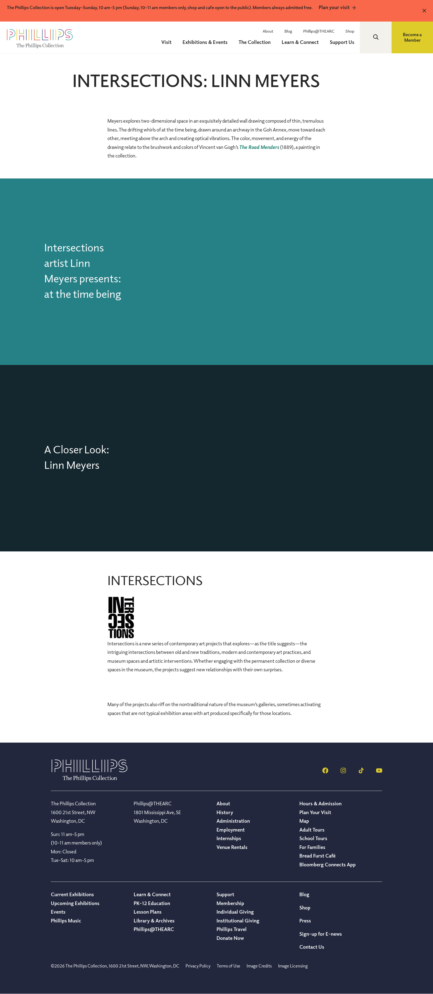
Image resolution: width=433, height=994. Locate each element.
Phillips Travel (231, 929)
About (268, 30)
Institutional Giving (237, 920)
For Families (312, 847)
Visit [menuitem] (166, 42)
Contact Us (311, 947)
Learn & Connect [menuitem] (300, 42)
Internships (228, 838)
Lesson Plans (148, 912)
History (224, 812)
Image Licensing (293, 966)
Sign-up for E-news (320, 934)
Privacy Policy (198, 966)
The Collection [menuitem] (255, 42)
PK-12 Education (152, 903)
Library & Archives (154, 920)
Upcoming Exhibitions (75, 903)
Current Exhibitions (72, 894)
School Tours (313, 838)
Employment (230, 830)
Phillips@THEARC (318, 30)
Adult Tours (311, 830)
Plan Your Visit (315, 812)
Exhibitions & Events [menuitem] (205, 42)
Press (305, 920)
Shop (349, 30)
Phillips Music (66, 920)
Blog (288, 30)
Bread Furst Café (317, 856)
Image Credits (259, 966)
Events (58, 912)
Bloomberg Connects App (327, 864)
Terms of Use (228, 966)
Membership (230, 903)
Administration (233, 821)
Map (304, 821)
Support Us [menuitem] (342, 42)
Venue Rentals (231, 847)
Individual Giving (235, 912)
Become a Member (412, 37)
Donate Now (230, 938)
